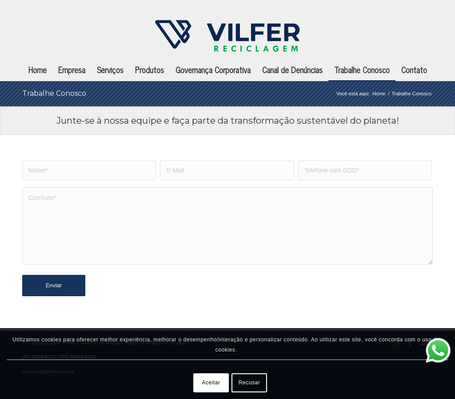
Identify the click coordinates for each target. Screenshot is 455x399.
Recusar (249, 382)
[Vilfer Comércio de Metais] (227, 36)
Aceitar (211, 382)
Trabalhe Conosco (54, 93)
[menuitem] (37, 70)
